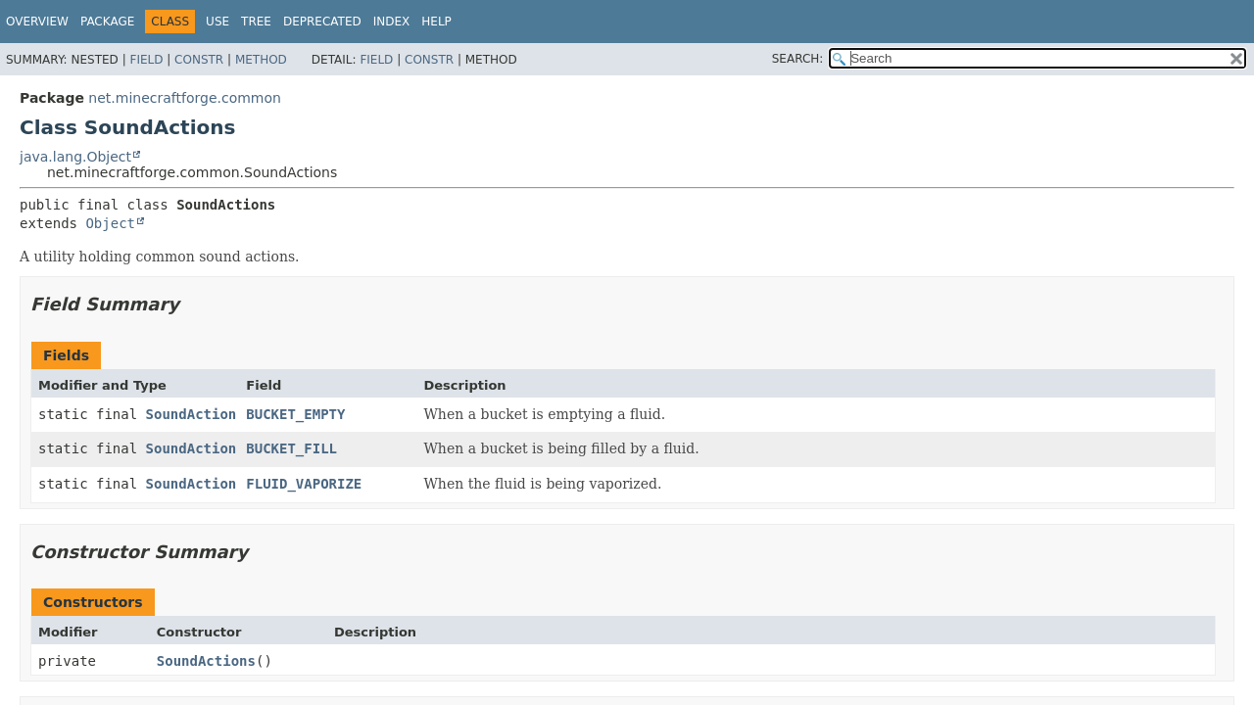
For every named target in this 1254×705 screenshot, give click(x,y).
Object (110, 223)
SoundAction (191, 414)
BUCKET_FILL (291, 448)
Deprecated (322, 21)
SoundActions (206, 661)
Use (217, 21)
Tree (256, 21)
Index (391, 21)
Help (436, 21)
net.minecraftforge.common (184, 98)
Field (146, 60)
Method (261, 60)
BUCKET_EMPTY (295, 414)
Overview (37, 21)
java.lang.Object (75, 156)
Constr (198, 60)
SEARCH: (798, 59)
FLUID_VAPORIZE (304, 484)
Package (107, 21)
